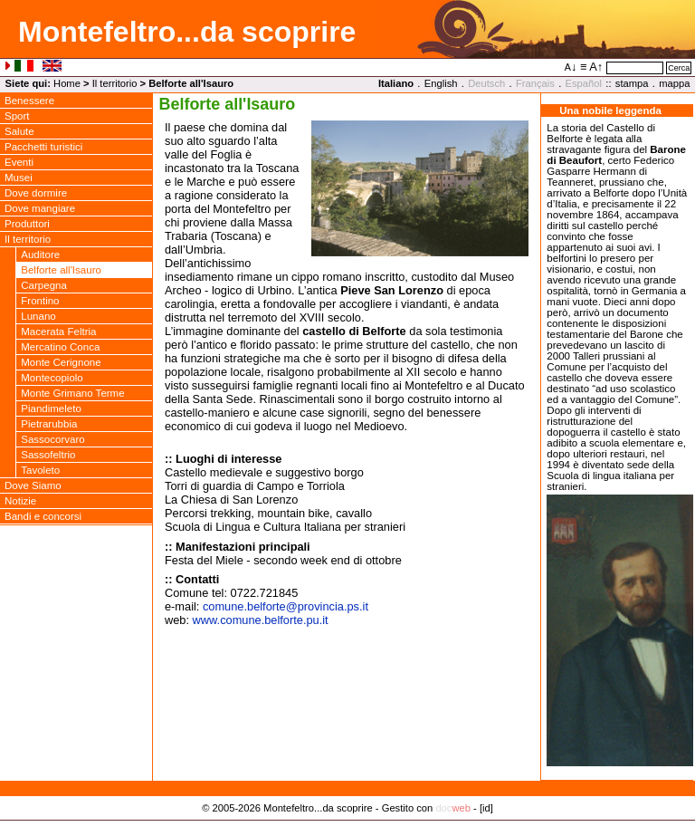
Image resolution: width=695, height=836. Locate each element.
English (441, 83)
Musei (19, 177)
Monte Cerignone (60, 362)
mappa (674, 83)
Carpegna (44, 285)
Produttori (27, 223)
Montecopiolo (52, 377)
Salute (19, 131)
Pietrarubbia (49, 423)
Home (67, 83)
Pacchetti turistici (43, 146)
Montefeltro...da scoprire (187, 31)
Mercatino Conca (60, 346)
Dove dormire (36, 192)
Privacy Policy (348, 827)
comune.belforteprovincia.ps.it (285, 606)
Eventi (19, 162)
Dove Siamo (33, 485)
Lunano (38, 316)
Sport (17, 116)
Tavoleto (40, 470)
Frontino (40, 300)
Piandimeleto (51, 408)
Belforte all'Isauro (61, 269)
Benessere (29, 100)
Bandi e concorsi (43, 516)
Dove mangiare (40, 208)
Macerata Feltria (58, 331)
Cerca (679, 67)
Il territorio (115, 83)
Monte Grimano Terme (72, 393)
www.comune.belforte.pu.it (260, 620)
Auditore (40, 254)
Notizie (20, 500)
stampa (632, 83)
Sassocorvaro (52, 439)
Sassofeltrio (48, 454)
